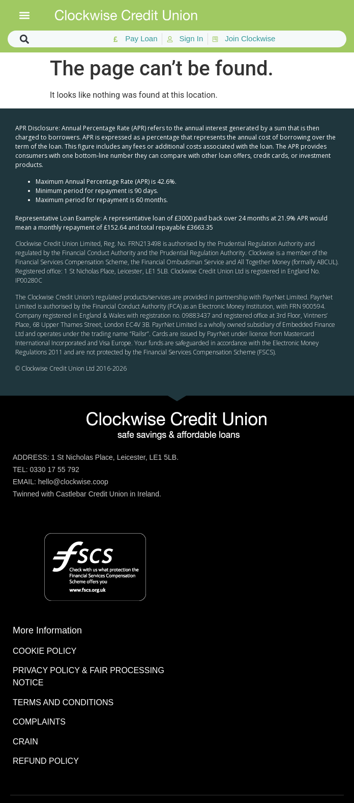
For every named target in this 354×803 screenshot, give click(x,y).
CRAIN (25, 741)
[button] (24, 15)
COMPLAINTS (39, 721)
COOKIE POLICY (44, 651)
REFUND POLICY (46, 761)
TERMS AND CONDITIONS (63, 702)
